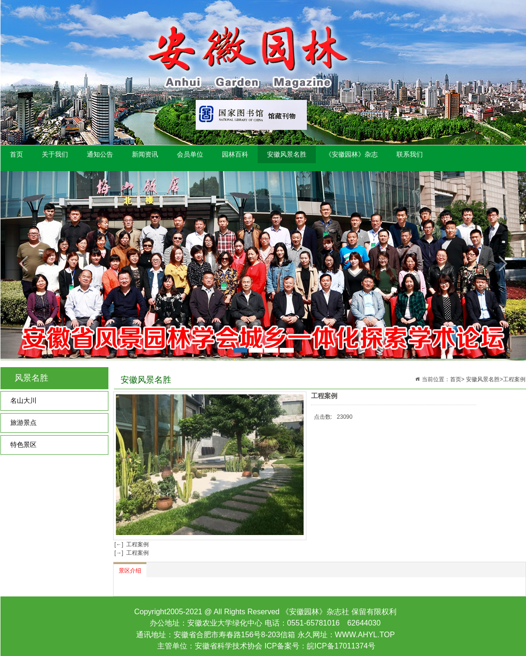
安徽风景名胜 (286, 154)
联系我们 (409, 154)
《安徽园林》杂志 (351, 154)
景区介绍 (130, 570)
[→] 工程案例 (131, 553)
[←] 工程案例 (131, 544)
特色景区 (23, 444)
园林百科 (235, 154)
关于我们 (55, 154)
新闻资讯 (145, 154)
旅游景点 (23, 422)
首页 (16, 154)
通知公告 (100, 154)
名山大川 (23, 400)
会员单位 (190, 154)
